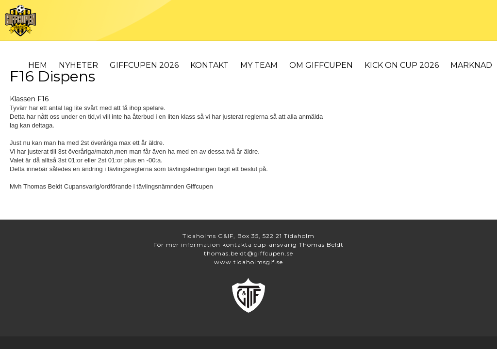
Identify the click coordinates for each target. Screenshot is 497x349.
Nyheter (78, 65)
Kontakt (209, 65)
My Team (259, 65)
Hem (37, 65)
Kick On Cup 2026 (401, 65)
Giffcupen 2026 (144, 65)
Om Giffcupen (321, 65)
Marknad (471, 65)
